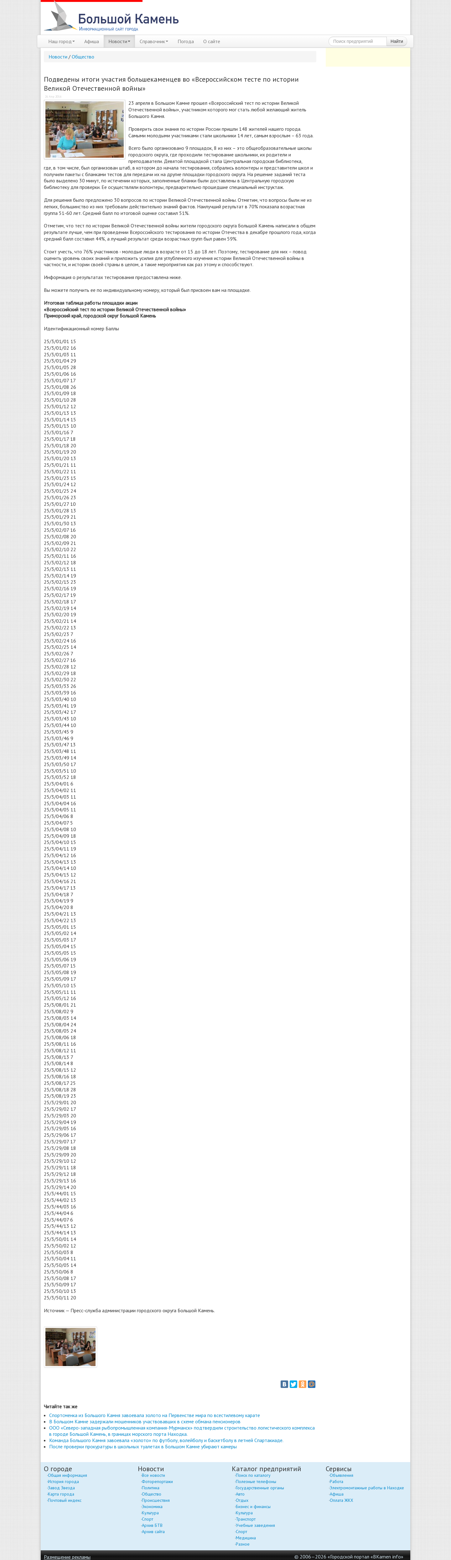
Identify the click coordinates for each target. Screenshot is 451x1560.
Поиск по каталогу (253, 1475)
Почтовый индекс (64, 1500)
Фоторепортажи (157, 1481)
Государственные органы (260, 1488)
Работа (336, 1481)
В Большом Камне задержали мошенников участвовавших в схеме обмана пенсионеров (145, 1421)
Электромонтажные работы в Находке (367, 1488)
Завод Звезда (61, 1488)
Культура (150, 1513)
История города (63, 1481)
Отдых (242, 1500)
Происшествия (156, 1500)
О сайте (211, 41)
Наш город (61, 41)
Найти (397, 41)
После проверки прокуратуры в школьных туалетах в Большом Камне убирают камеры (143, 1446)
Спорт (147, 1519)
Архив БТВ (152, 1525)
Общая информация (67, 1475)
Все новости (153, 1475)
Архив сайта (153, 1531)
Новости (119, 41)
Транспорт (246, 1519)
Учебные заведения (255, 1525)
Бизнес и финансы (253, 1506)
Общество (83, 56)
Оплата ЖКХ (341, 1500)
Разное (243, 1544)
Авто (240, 1494)
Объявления (341, 1475)
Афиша (91, 41)
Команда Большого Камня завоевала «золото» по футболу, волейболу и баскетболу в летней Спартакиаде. (166, 1440)
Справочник (154, 41)
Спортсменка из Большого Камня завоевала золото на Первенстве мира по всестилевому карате (154, 1415)
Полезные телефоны (256, 1481)
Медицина (246, 1538)
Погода (186, 41)
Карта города (61, 1494)
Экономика (152, 1506)
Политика (150, 1488)
